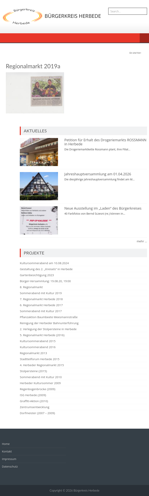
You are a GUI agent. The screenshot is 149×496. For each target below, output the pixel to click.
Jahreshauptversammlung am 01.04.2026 (97, 174)
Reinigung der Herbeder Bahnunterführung (49, 323)
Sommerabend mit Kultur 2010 (41, 377)
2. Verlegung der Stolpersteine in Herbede (48, 329)
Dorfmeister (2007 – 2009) (37, 413)
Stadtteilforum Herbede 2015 (39, 359)
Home (6, 444)
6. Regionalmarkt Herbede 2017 (41, 305)
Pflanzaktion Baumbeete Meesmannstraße (49, 317)
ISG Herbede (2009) (33, 395)
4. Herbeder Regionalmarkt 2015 (42, 365)
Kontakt (7, 451)
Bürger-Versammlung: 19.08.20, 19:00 (45, 281)
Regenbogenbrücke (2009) (37, 389)
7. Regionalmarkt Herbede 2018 (41, 299)
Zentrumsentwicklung (34, 407)
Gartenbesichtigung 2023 (37, 275)
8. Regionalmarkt (31, 287)
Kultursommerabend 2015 (37, 341)
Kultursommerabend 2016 (37, 347)
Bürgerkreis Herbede (86, 490)
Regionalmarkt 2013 (33, 353)
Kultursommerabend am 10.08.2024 (44, 263)
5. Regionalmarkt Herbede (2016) (42, 335)
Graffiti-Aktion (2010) (34, 401)
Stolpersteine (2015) (33, 371)
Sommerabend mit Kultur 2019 (41, 293)
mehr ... (142, 241)
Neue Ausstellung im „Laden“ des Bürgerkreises (102, 208)
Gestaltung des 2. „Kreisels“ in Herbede (46, 269)
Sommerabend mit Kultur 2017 (41, 311)
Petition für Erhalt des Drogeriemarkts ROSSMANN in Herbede (105, 142)
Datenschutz (10, 466)
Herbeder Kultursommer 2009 (40, 383)
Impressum (9, 459)
